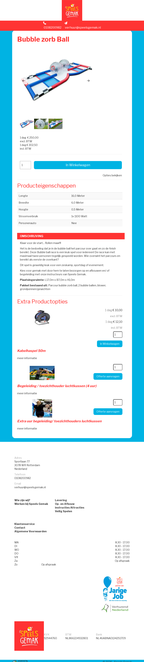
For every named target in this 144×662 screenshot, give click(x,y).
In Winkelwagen (77, 157)
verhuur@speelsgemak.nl (82, 27)
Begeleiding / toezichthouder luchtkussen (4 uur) (57, 377)
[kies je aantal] (116, 326)
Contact (19, 519)
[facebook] (122, 660)
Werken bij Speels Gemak (31, 495)
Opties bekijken (111, 167)
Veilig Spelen (63, 502)
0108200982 (52, 27)
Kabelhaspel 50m (32, 342)
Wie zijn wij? (22, 491)
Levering (61, 491)
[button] (24, 81)
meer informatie (28, 349)
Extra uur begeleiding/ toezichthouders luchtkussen (60, 412)
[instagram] (128, 660)
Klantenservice (24, 516)
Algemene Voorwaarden (30, 523)
